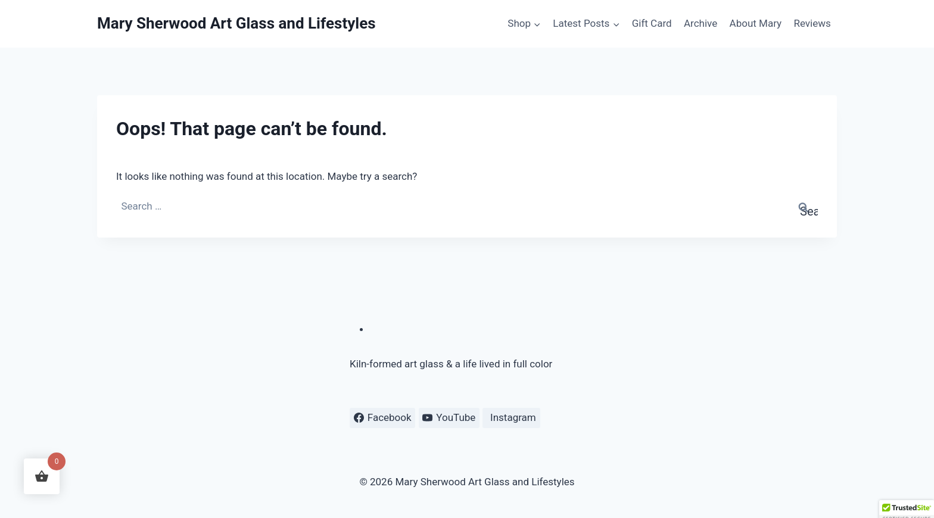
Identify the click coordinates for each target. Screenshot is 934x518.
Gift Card (652, 23)
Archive (700, 23)
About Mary (756, 23)
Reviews (811, 23)
